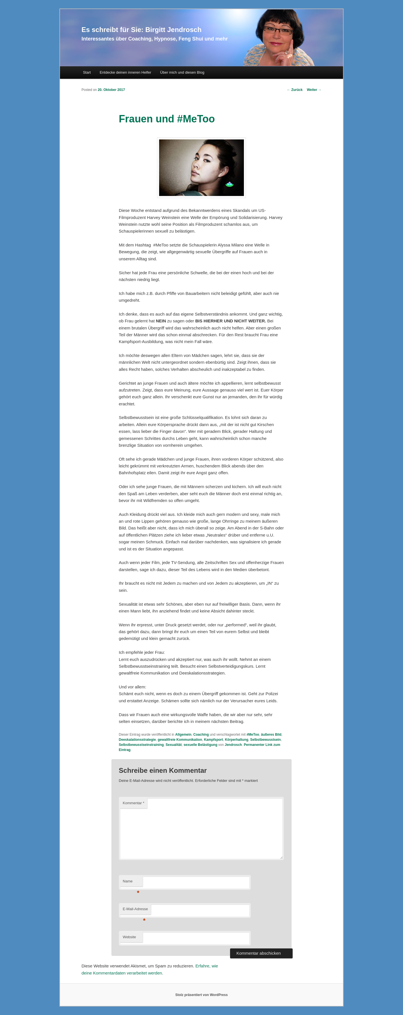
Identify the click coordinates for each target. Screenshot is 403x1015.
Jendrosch (233, 745)
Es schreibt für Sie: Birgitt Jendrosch (142, 29)
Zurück (295, 90)
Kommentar (133, 803)
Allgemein (183, 735)
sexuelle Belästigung (200, 745)
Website (129, 937)
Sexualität (174, 745)
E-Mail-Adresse (135, 910)
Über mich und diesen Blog (182, 72)
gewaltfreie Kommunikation (180, 740)
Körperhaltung (236, 740)
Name (131, 883)
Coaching (201, 735)
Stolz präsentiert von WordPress (201, 995)
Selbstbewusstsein (265, 740)
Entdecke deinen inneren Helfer (125, 72)
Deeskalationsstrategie (137, 740)
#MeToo (252, 735)
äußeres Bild (271, 735)
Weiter (314, 90)
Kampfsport (213, 740)
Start (87, 72)
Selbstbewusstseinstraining (141, 745)
